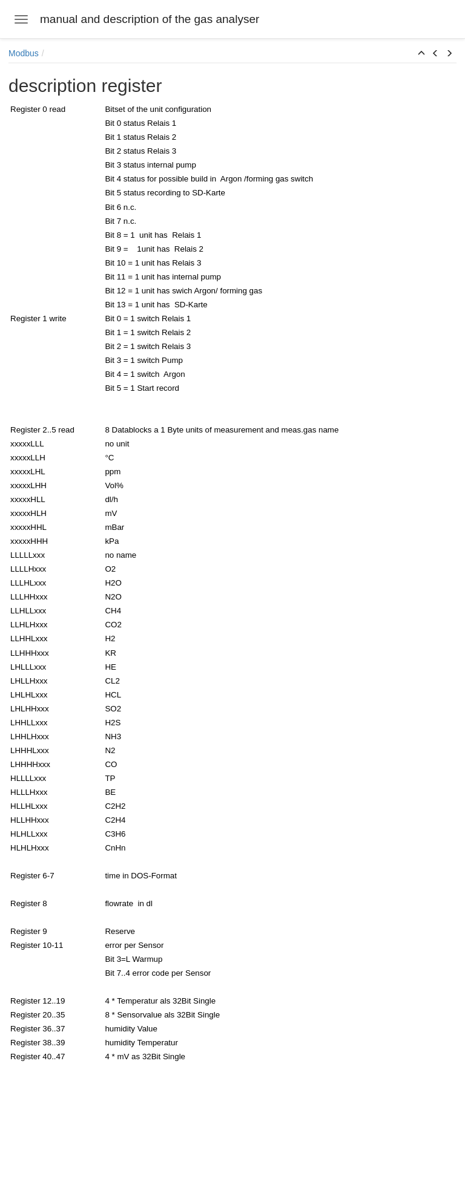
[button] (421, 54)
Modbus (23, 53)
